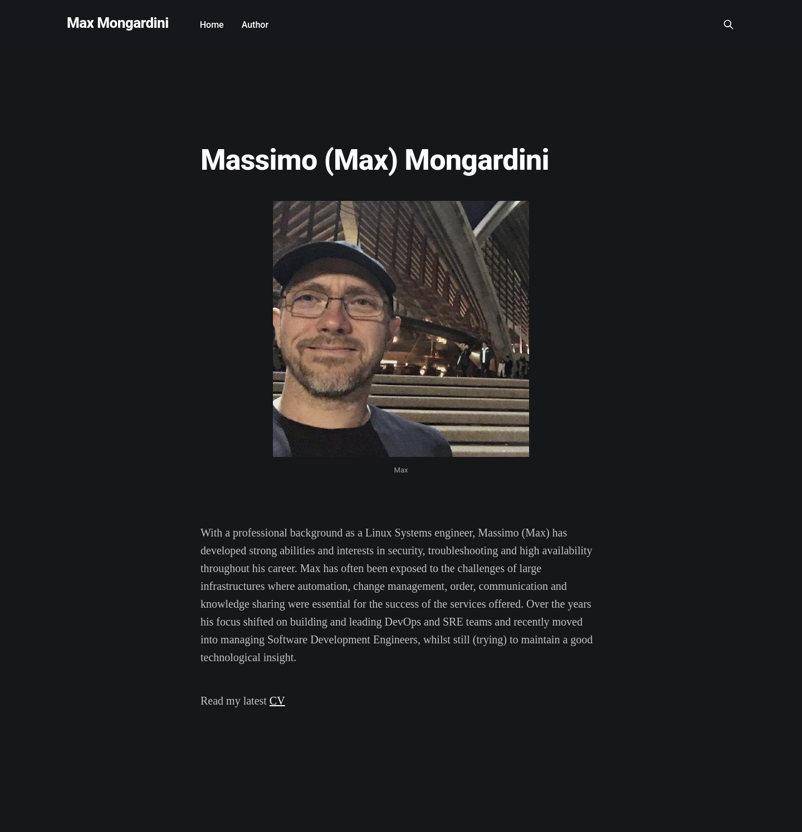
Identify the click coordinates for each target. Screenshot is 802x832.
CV (277, 701)
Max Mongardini (118, 23)
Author (255, 24)
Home (212, 24)
